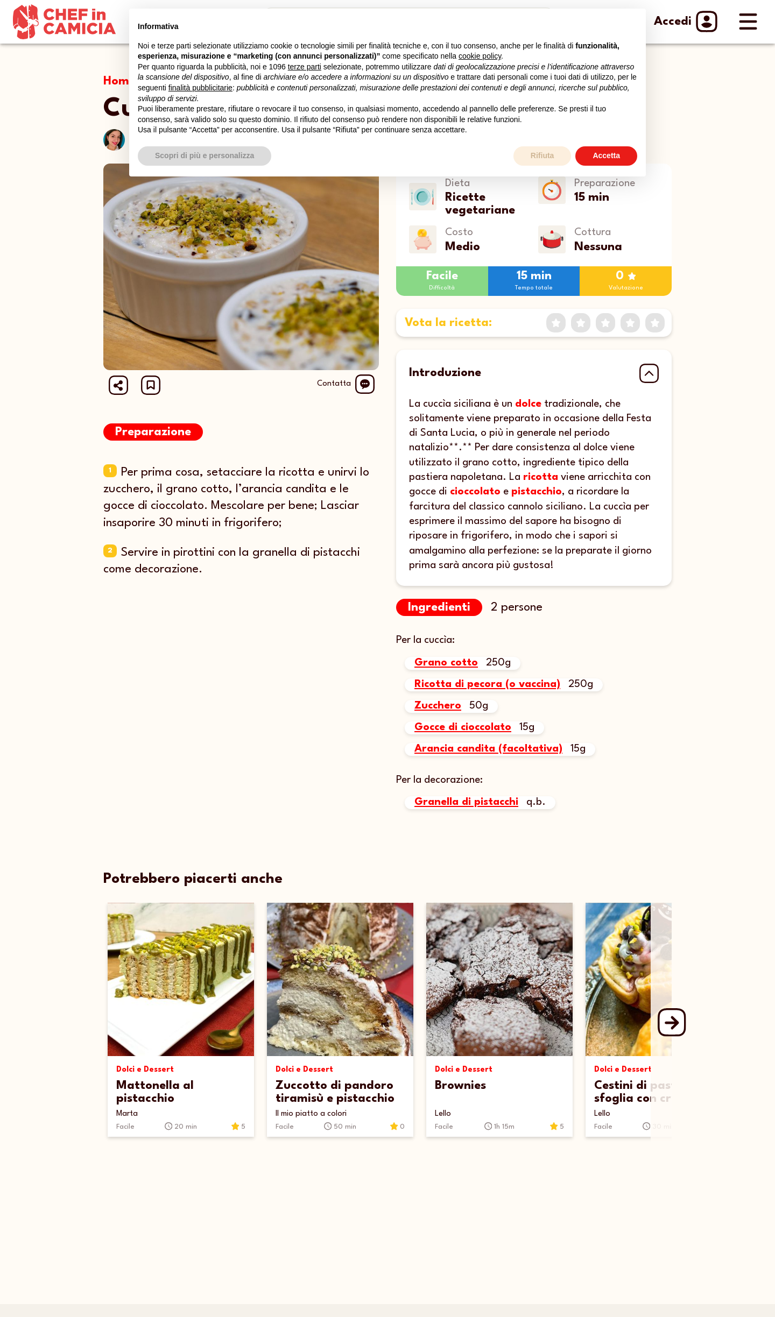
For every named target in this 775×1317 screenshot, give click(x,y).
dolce (528, 404)
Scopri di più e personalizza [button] (204, 155)
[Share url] (118, 385)
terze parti (304, 66)
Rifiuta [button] (542, 155)
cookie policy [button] (480, 56)
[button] (150, 385)
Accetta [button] (606, 155)
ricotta (540, 477)
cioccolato (475, 491)
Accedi (684, 21)
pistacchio (536, 491)
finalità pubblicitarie (200, 87)
